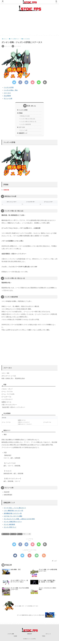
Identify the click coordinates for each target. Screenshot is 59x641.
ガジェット (48, 633)
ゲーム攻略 (13, 534)
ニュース (19, 534)
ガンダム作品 (5, 534)
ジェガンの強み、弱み (11, 90)
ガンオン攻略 (27, 534)
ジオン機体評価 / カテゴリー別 (13, 510)
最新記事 (29, 633)
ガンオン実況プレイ (10, 527)
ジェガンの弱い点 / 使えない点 (28, 121)
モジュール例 (8, 98)
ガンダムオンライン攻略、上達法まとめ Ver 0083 (19, 519)
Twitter (43, 636)
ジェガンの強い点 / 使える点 (27, 118)
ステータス (7, 93)
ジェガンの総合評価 (25, 124)
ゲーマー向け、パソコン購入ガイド (15, 508)
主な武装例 (7, 95)
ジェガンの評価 (9, 87)
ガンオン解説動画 (9, 524)
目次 (28, 106)
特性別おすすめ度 (25, 116)
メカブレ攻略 (10, 633)
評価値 (20, 113)
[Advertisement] (29, 24)
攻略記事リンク (23, 133)
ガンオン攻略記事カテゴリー (13, 521)
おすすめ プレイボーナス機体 (13, 516)
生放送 (15, 636)
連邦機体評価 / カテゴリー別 (13, 513)
